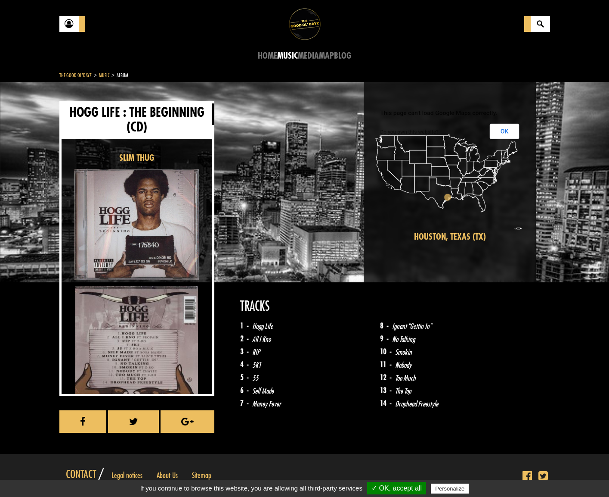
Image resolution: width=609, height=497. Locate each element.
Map (326, 55)
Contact (81, 474)
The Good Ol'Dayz (75, 75)
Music (287, 55)
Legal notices (126, 475)
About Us (167, 475)
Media (308, 55)
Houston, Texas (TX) (450, 236)
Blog (342, 55)
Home (267, 55)
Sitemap (201, 475)
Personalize (449, 488)
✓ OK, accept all (396, 488)
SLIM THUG (136, 158)
